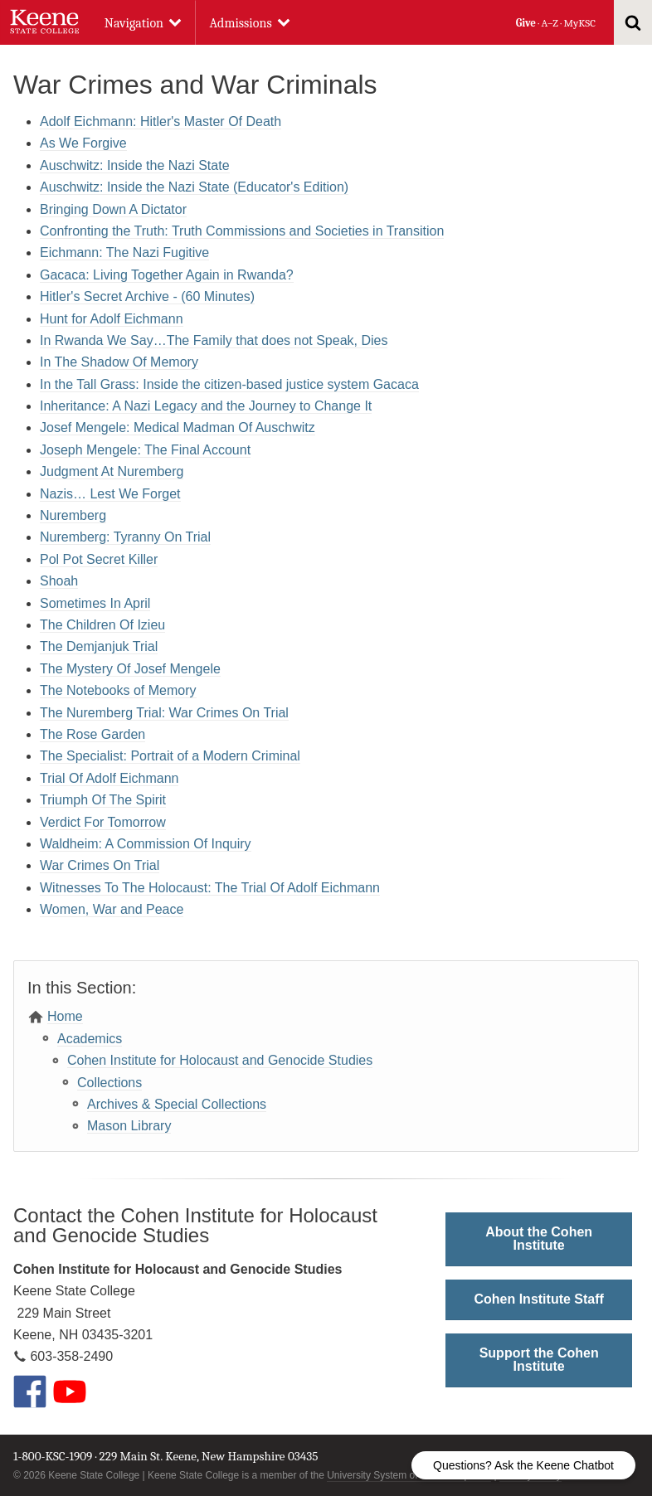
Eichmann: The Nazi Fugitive (124, 252)
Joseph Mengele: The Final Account (145, 450)
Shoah (59, 581)
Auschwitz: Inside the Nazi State (135, 165)
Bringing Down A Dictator (113, 209)
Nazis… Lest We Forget (110, 494)
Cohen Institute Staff (538, 1299)
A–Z (550, 22)
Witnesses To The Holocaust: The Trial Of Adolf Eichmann (210, 888)
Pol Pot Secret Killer (99, 559)
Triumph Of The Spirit (103, 800)
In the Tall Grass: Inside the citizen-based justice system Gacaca (229, 384)
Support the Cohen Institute (539, 1359)
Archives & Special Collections (176, 1104)
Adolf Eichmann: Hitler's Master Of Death (160, 121)
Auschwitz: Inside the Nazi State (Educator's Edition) (194, 187)
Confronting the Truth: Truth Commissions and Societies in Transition (242, 231)
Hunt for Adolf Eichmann (111, 319)
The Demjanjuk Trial (99, 646)
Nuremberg (73, 515)
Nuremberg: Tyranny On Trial (125, 537)
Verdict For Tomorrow (103, 822)
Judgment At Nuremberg (111, 471)
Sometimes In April (95, 603)
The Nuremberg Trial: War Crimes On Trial (164, 713)
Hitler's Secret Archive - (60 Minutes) (147, 296)
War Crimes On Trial (99, 865)
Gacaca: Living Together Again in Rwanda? (167, 275)
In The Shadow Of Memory (119, 362)
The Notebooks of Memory (118, 690)
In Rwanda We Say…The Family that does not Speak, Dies (213, 340)
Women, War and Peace (111, 909)
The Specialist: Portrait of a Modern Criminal (170, 756)
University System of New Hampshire (409, 1475)
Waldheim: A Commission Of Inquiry (145, 844)
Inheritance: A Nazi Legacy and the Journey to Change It (206, 406)
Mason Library (129, 1126)
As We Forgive (83, 143)
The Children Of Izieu (102, 625)
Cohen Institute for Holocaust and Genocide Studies (219, 1060)
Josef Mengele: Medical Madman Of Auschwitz (177, 427)
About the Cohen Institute (538, 1238)
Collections (109, 1083)
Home (65, 1016)
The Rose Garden (92, 734)
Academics (89, 1039)
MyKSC (579, 22)
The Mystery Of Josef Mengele (130, 669)
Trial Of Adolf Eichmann (109, 778)
